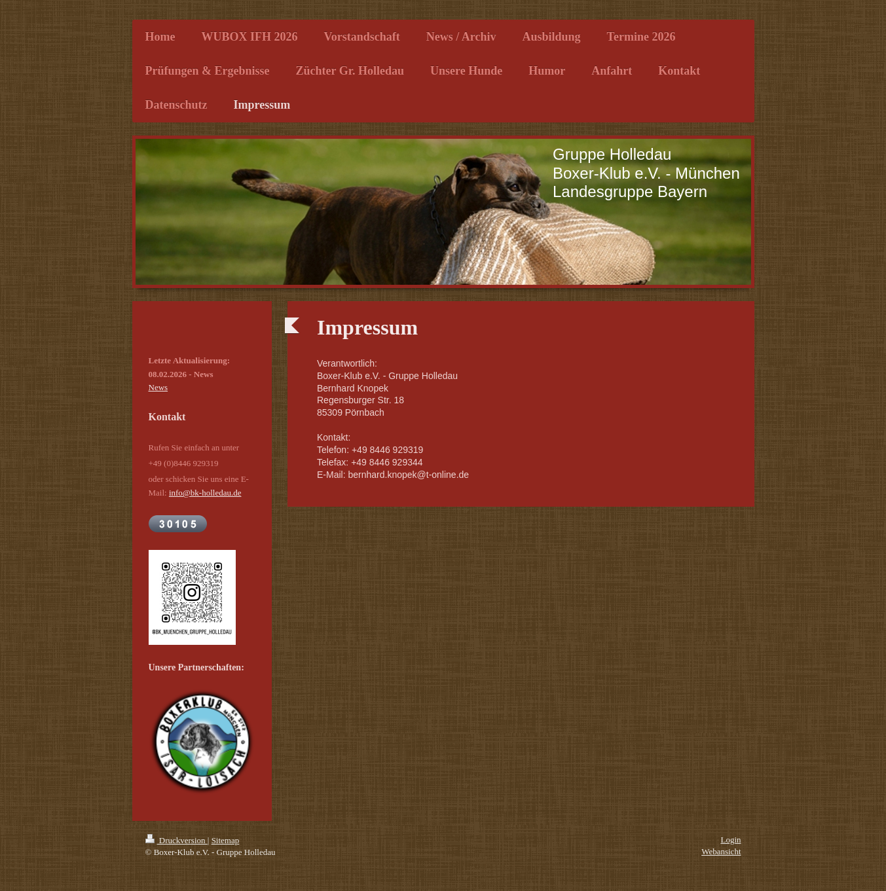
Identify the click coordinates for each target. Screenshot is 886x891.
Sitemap (226, 840)
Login (730, 840)
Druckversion (176, 840)
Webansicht (721, 851)
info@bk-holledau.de (205, 493)
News (158, 387)
